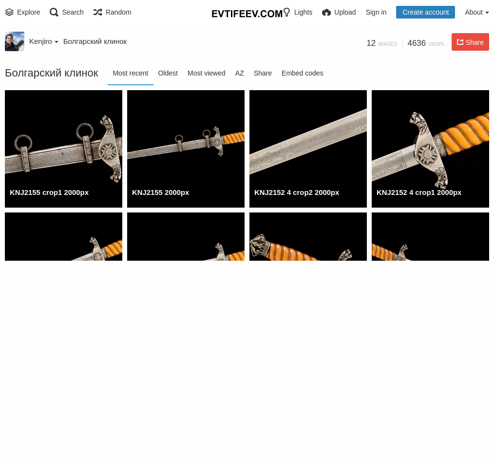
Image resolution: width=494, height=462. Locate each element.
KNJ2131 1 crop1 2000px (50, 437)
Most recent (130, 73)
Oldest (168, 73)
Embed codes (302, 73)
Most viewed (207, 73)
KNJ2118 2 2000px (284, 437)
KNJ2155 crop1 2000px (47, 192)
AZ (239, 73)
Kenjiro (43, 41)
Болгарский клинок (95, 41)
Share (263, 73)
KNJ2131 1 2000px (162, 437)
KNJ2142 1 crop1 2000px (294, 315)
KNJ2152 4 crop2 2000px (294, 192)
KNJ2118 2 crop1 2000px (417, 437)
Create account (425, 12)
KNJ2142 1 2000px (407, 315)
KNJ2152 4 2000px (40, 315)
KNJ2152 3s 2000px (163, 315)
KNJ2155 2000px (159, 192)
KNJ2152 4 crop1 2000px (417, 192)
